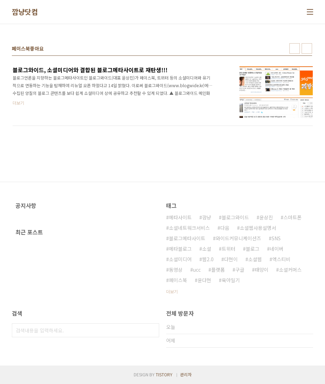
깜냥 (206, 217)
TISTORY (164, 374)
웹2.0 (208, 259)
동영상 (176, 269)
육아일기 (231, 280)
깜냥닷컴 (25, 12)
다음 (224, 227)
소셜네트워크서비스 (189, 227)
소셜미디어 (180, 259)
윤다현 (204, 280)
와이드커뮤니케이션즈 (238, 238)
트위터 (228, 248)
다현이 (231, 259)
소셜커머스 (290, 269)
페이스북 (178, 280)
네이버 (276, 248)
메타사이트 (180, 217)
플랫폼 (218, 269)
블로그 (252, 248)
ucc (197, 269)
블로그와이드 (235, 217)
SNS (276, 238)
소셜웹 (255, 259)
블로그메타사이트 (187, 238)
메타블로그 (180, 248)
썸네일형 (294, 48)
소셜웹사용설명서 (258, 227)
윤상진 (266, 217)
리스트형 (307, 48)
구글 (239, 269)
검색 (152, 330)
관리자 (186, 374)
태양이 (261, 269)
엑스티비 (281, 259)
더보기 (172, 291)
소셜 (206, 248)
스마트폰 (292, 217)
